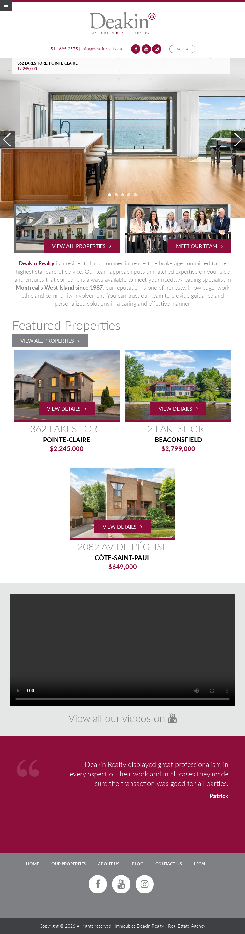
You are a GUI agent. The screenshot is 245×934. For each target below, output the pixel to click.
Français (182, 49)
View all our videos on (122, 718)
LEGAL (200, 863)
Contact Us (168, 863)
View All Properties (50, 340)
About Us (108, 863)
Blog (137, 863)
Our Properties (68, 863)
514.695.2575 (64, 48)
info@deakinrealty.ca (101, 48)
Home (32, 863)
